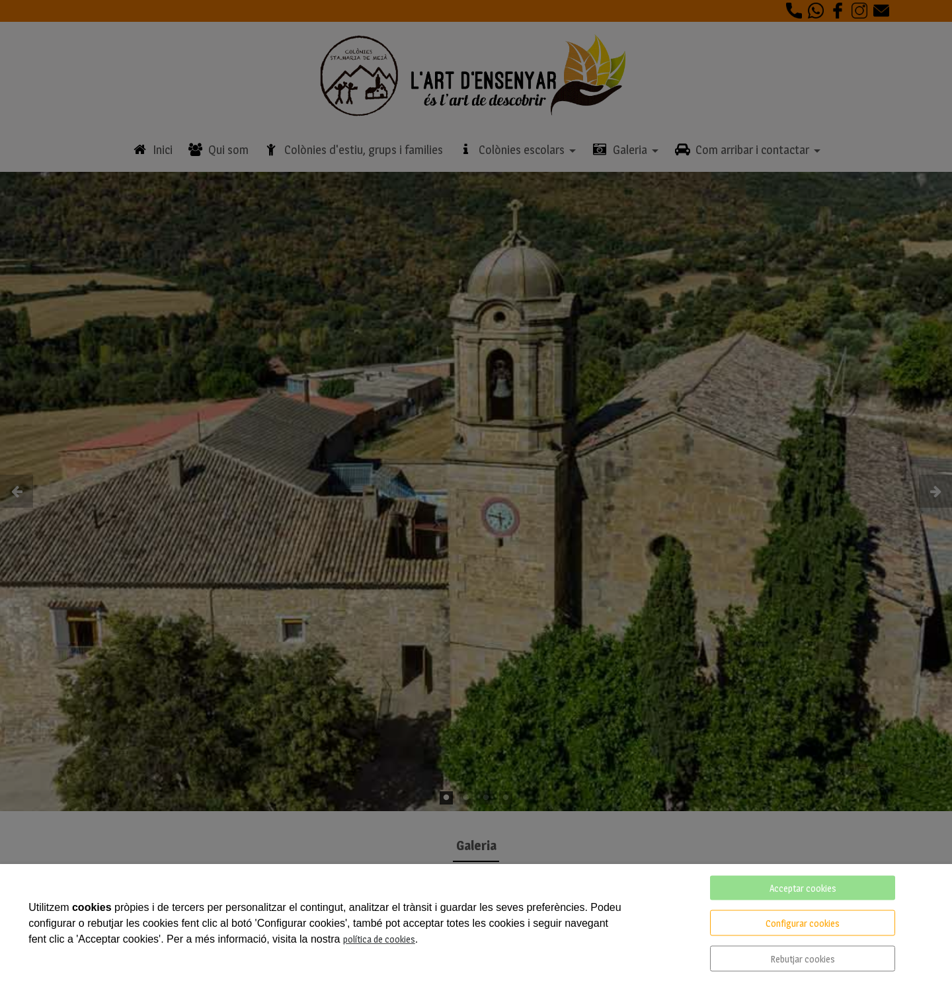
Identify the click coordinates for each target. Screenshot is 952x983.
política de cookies (379, 939)
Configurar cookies (803, 923)
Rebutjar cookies (802, 958)
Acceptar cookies (803, 888)
